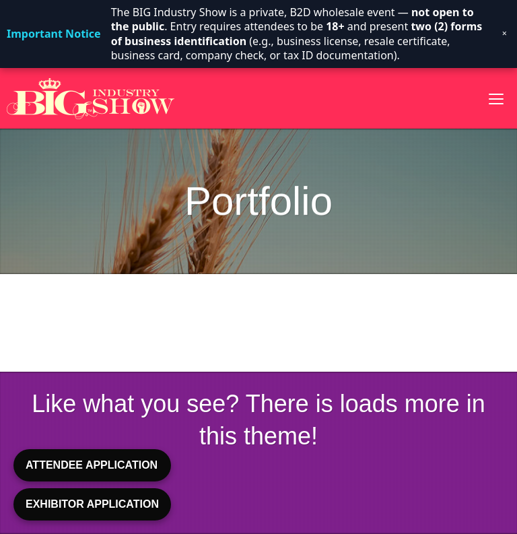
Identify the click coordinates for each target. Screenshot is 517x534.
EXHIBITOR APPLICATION (92, 504)
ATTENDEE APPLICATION (92, 465)
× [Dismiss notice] (504, 34)
